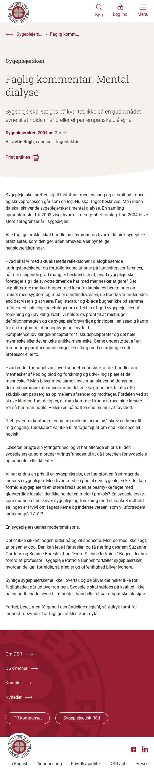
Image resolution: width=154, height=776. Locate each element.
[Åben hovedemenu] (142, 11)
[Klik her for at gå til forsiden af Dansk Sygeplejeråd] (50, 11)
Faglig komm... (64, 34)
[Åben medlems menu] (120, 11)
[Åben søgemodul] (99, 11)
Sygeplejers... (29, 34)
